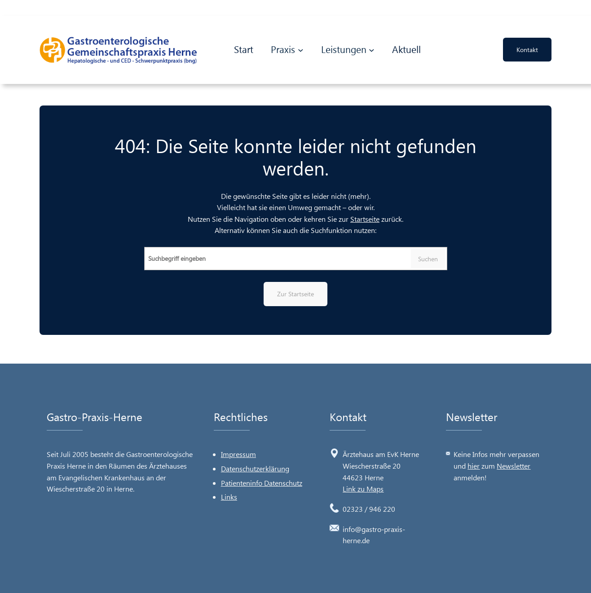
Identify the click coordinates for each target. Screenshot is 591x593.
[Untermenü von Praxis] (301, 49)
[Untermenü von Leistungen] (372, 49)
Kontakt (527, 48)
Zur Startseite (295, 294)
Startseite (364, 219)
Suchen (428, 259)
